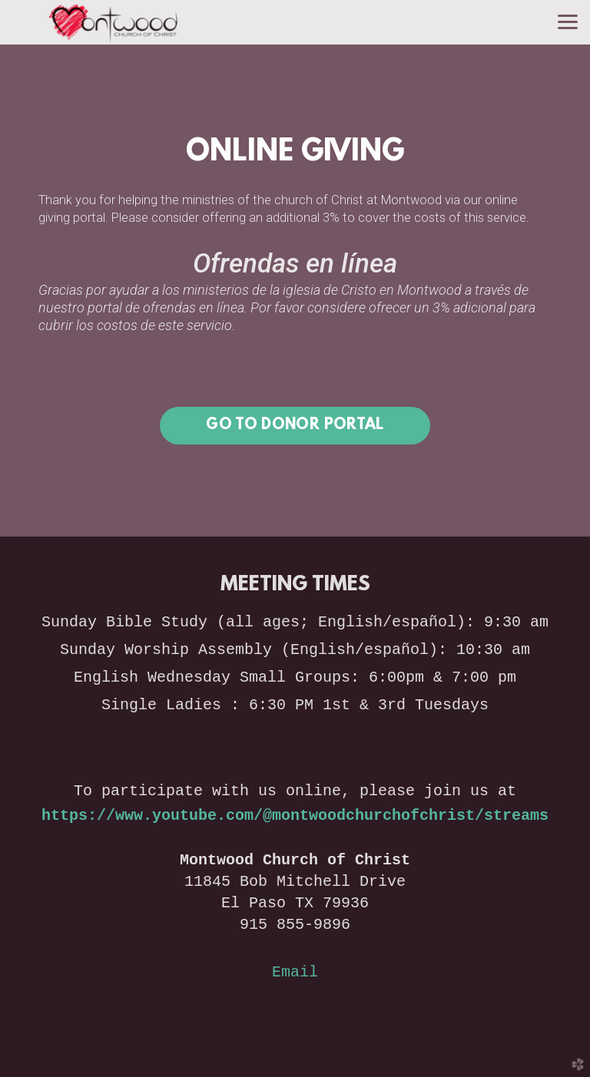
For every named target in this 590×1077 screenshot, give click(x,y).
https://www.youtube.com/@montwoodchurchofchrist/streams (295, 815)
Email (295, 972)
